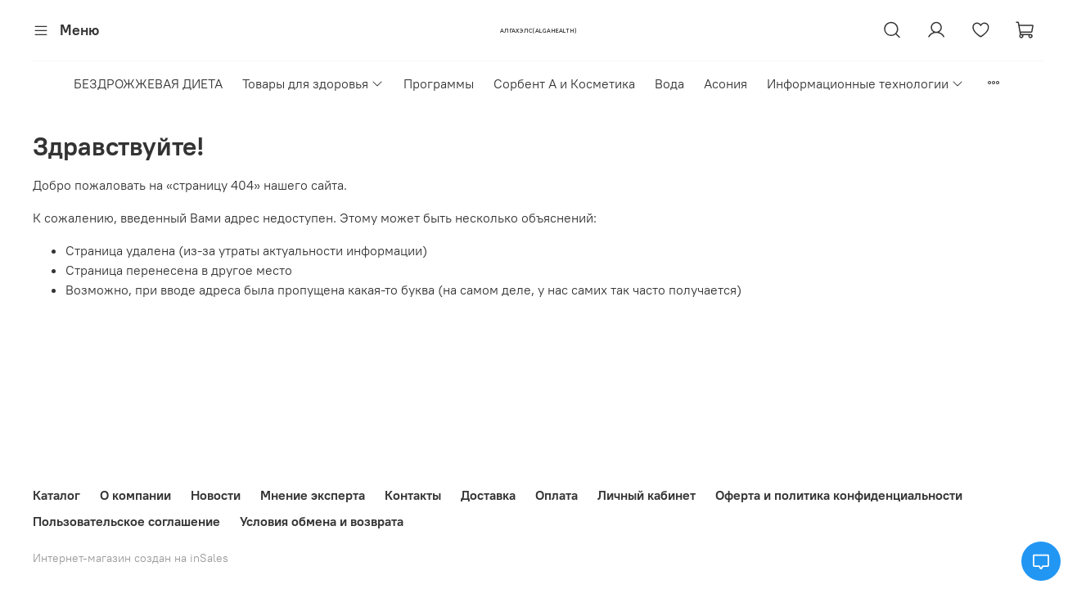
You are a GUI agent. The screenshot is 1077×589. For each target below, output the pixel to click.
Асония (725, 83)
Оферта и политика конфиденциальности (838, 495)
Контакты (413, 495)
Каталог (56, 495)
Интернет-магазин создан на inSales (130, 558)
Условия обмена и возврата (321, 521)
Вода (669, 83)
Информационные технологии (865, 83)
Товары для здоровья (313, 83)
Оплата (556, 495)
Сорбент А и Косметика (564, 83)
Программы (438, 83)
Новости (216, 495)
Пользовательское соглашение (126, 521)
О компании (135, 495)
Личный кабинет (646, 495)
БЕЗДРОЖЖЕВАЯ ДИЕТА (148, 83)
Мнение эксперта (312, 495)
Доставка (488, 495)
